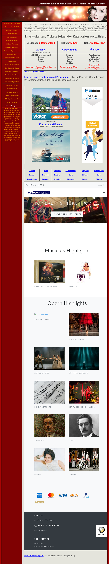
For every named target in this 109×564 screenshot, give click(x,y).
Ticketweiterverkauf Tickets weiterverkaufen (12, 85)
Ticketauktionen (12, 88)
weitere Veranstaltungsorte (34, 556)
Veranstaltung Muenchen (12, 112)
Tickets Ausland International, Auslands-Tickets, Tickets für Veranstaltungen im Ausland (12, 103)
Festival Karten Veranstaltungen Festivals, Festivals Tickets (11, 61)
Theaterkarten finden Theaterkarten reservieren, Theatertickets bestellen (12, 79)
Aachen (32, 171)
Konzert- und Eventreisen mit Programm (46, 77)
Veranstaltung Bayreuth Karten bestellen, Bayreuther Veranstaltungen (12, 120)
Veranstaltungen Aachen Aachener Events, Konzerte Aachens (11, 122)
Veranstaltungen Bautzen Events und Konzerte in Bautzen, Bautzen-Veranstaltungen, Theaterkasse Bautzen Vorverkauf (12, 135)
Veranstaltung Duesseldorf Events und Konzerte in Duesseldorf (12, 118)
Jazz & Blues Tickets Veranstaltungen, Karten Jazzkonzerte (12, 65)
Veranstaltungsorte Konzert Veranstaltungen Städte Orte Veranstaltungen (12, 106)
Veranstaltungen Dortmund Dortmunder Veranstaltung (12, 114)
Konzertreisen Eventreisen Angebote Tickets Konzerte (12, 37)
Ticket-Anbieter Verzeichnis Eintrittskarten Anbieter (12, 34)
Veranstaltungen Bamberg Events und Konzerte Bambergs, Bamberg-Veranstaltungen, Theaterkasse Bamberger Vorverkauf (12, 133)
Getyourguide (69, 49)
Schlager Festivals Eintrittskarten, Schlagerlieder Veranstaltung (12, 44)
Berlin (71, 175)
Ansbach (57, 171)
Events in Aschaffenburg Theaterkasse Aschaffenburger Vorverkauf (11, 129)
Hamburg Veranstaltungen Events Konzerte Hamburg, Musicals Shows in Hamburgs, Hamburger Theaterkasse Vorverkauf (12, 110)
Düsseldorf (71, 179)
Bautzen (57, 175)
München (99, 179)
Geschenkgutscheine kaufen (12, 68)
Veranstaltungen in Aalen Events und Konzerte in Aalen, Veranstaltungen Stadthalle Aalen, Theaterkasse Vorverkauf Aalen (12, 124)
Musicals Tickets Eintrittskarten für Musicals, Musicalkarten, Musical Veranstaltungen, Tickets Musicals (12, 31)
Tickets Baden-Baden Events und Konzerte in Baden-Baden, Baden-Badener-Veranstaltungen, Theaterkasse (12, 131)
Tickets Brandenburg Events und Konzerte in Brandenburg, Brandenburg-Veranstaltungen (12, 141)
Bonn (99, 175)
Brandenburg (32, 179)
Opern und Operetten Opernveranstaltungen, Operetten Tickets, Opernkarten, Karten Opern (11, 82)
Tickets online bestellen (12, 23)
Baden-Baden (99, 171)
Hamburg (85, 179)
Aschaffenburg (70, 171)
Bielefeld (85, 175)
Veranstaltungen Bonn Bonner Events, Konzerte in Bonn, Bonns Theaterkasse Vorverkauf (12, 139)
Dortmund (45, 179)
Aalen (46, 171)
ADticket (40, 49)
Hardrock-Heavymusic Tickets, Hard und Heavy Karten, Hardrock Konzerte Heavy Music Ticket (12, 96)
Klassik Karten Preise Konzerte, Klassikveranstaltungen (12, 75)
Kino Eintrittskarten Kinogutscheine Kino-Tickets (12, 72)
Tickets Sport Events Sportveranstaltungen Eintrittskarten (12, 58)
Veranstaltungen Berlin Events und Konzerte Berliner (12, 108)
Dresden (57, 179)
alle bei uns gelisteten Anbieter (35, 71)
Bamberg (32, 175)
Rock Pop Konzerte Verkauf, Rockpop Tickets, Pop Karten (11, 48)
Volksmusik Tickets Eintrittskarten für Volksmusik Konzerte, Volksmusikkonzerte (12, 41)
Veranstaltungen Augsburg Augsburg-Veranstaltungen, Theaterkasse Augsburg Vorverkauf (12, 128)
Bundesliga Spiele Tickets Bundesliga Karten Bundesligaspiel (12, 55)
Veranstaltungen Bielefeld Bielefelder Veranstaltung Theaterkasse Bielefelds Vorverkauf (12, 137)
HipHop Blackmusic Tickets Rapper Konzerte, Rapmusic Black (12, 99)
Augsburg (85, 171)
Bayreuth (45, 175)
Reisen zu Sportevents (11, 51)
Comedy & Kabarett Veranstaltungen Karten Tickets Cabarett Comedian (12, 92)
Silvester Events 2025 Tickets (12, 27)
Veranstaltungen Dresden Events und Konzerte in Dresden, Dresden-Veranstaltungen (12, 116)
